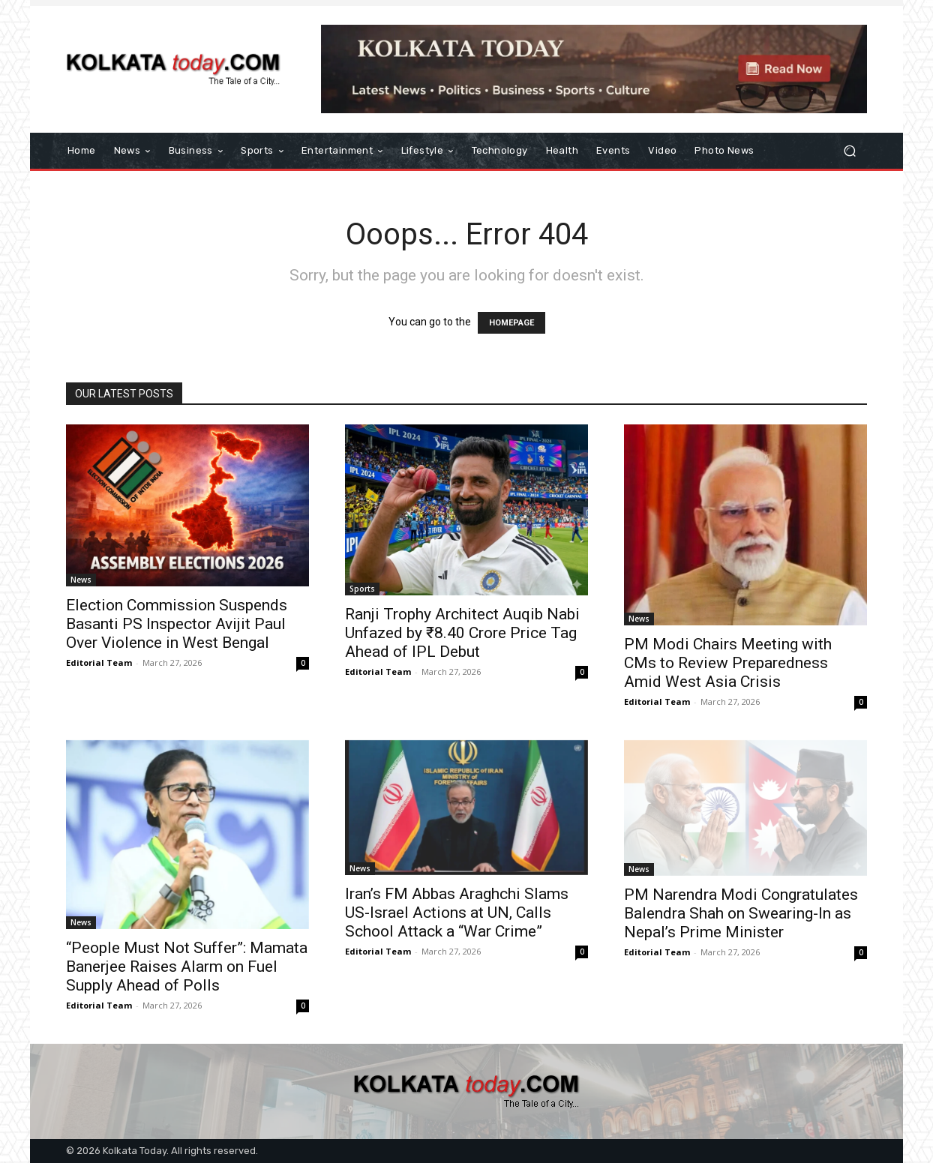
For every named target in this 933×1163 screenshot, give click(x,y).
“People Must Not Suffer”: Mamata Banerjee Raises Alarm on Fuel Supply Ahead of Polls (187, 966)
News (81, 579)
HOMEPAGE (511, 323)
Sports (362, 588)
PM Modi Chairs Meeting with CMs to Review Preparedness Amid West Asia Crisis (728, 663)
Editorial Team (99, 662)
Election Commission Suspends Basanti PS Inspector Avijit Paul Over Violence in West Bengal (176, 624)
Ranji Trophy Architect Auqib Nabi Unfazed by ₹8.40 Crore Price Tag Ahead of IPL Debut (462, 633)
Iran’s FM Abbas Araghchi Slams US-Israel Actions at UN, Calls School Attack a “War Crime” (456, 912)
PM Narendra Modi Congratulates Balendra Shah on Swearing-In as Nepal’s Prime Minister (741, 913)
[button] (849, 151)
